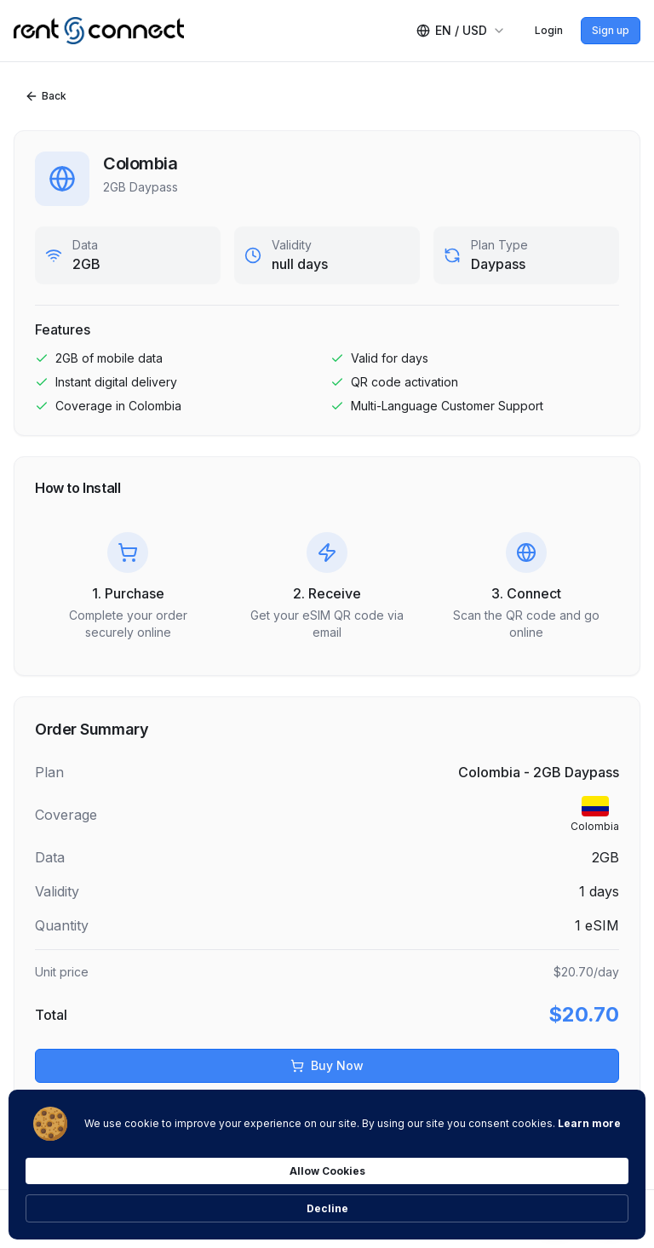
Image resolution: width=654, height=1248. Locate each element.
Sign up (610, 30)
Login (549, 30)
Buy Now (327, 1065)
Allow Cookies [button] (479, 1197)
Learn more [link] (258, 1205)
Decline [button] (590, 1198)
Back (45, 96)
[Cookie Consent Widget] (327, 1198)
